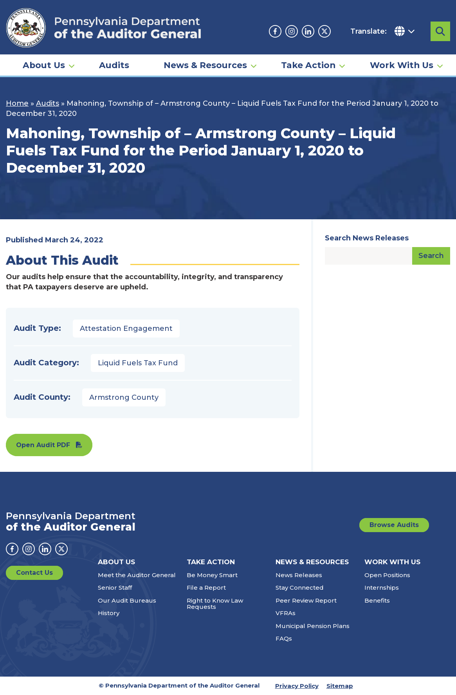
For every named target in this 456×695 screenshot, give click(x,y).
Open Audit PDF (43, 445)
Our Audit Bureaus (127, 600)
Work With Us (401, 65)
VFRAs (286, 613)
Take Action (308, 65)
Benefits (377, 600)
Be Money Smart (212, 575)
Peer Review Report (306, 600)
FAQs (284, 638)
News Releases (299, 575)
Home (17, 103)
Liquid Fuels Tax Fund (138, 363)
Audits (114, 65)
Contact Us (34, 572)
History (108, 613)
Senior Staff (115, 587)
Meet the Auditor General (137, 575)
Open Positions (387, 575)
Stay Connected (300, 587)
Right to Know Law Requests (215, 604)
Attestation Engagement (126, 328)
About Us (44, 65)
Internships (381, 587)
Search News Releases (367, 238)
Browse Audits (394, 525)
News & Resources (205, 65)
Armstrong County (124, 397)
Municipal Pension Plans (313, 626)
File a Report (206, 587)
